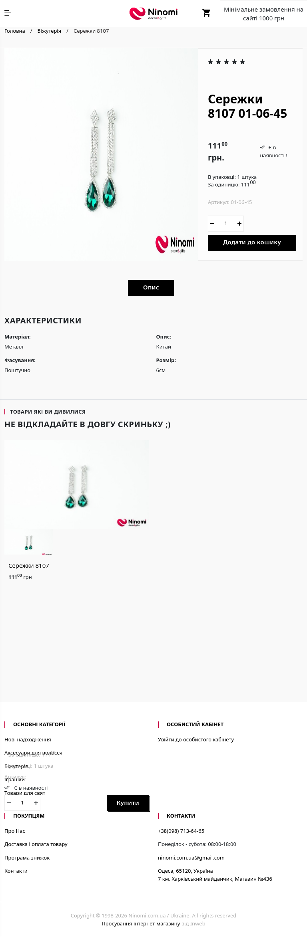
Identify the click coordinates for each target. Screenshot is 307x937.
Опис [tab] (151, 287)
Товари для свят (24, 792)
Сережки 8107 (28, 565)
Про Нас (14, 830)
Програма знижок (27, 857)
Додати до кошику (252, 242)
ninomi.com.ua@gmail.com (191, 857)
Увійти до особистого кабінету (196, 739)
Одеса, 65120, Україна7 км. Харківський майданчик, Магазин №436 (215, 874)
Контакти (16, 870)
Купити (128, 802)
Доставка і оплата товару (36, 844)
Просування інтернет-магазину (141, 923)
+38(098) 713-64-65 (181, 830)
